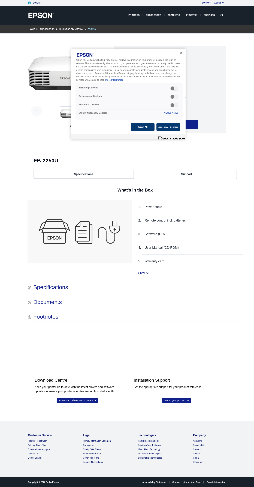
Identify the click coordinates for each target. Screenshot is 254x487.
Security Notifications (93, 461)
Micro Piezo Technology (149, 448)
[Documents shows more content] (45, 302)
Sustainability (199, 444)
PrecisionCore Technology (150, 444)
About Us (197, 440)
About (219, 3)
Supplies (209, 15)
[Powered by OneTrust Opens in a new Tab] (170, 137)
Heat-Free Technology (148, 440)
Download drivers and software (78, 399)
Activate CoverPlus (37, 444)
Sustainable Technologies (150, 457)
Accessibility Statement (154, 481)
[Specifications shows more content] (48, 287)
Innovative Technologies (149, 453)
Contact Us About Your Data (186, 481)
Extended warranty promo (40, 448)
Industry (192, 15)
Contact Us (33, 453)
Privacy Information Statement (97, 440)
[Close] (181, 53)
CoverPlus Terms (91, 457)
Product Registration (37, 440)
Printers (134, 15)
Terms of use (89, 444)
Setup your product (177, 399)
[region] (128, 94)
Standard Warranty (92, 453)
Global (196, 457)
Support (206, 3)
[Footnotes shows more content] (43, 316)
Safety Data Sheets (92, 448)
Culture (196, 453)
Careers (197, 448)
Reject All (143, 127)
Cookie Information (216, 481)
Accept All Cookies (168, 127)
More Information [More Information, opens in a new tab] (114, 80)
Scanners (174, 15)
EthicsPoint (198, 461)
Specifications (83, 174)
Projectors (153, 15)
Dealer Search (34, 457)
